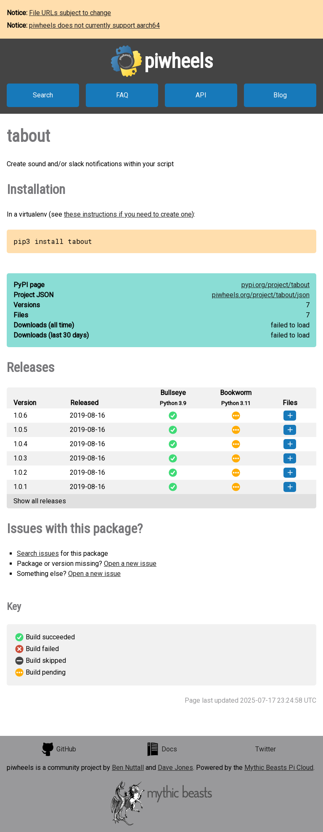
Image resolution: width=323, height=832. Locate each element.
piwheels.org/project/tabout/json (261, 295)
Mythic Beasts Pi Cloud (278, 768)
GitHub (58, 749)
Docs (161, 749)
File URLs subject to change (70, 13)
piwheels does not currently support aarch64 (94, 25)
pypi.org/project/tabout (275, 285)
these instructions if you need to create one (128, 214)
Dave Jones (175, 768)
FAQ (122, 95)
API (201, 95)
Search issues (38, 553)
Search (43, 95)
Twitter (265, 749)
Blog (280, 95)
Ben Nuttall (128, 768)
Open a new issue (130, 564)
